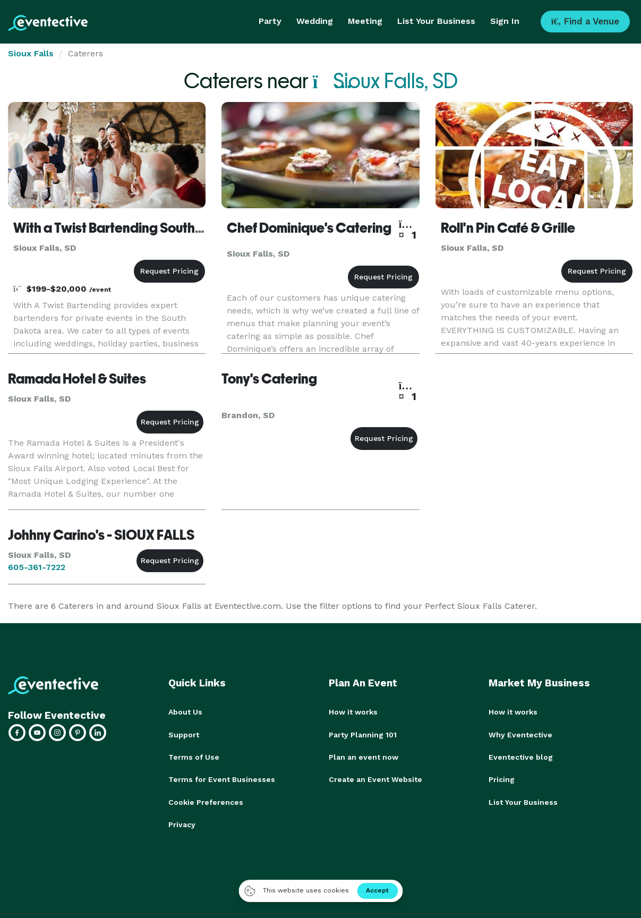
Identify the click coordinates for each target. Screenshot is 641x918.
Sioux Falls (31, 53)
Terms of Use (193, 756)
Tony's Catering (269, 379)
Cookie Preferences (205, 801)
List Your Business (436, 21)
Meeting (365, 21)
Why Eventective (520, 734)
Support (183, 734)
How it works (353, 712)
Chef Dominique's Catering (309, 228)
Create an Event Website (375, 779)
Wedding (314, 21)
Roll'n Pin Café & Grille (508, 228)
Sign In (504, 21)
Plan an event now (363, 756)
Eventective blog (521, 756)
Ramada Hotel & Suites (77, 379)
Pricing (502, 779)
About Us (185, 712)
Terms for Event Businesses (221, 779)
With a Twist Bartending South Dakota (128, 228)
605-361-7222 (36, 567)
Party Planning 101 (363, 734)
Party (270, 21)
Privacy (181, 823)
